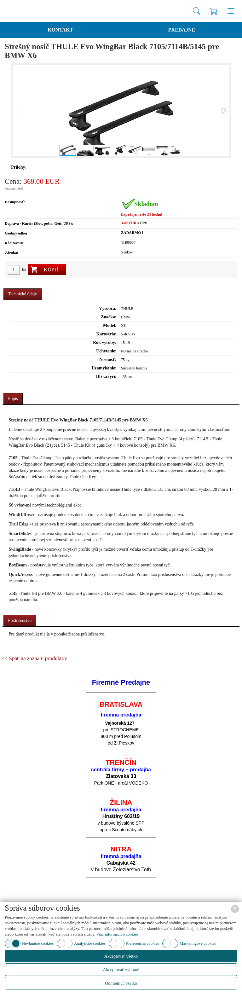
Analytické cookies (90, 943)
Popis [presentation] (13, 398)
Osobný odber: (17, 233)
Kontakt (60, 29)
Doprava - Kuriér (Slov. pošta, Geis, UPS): (39, 223)
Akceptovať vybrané (121, 969)
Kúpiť (51, 270)
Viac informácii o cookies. (117, 934)
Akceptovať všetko (121, 956)
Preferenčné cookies (142, 943)
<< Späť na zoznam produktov (34, 658)
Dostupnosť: (15, 202)
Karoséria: (106, 334)
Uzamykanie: (103, 368)
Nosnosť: (108, 359)
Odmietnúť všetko (121, 983)
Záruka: (11, 253)
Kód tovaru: (15, 243)
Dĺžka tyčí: (106, 376)
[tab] (22, 294)
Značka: (109, 317)
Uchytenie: (106, 351)
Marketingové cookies (198, 943)
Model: (110, 325)
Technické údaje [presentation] (22, 294)
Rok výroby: (105, 342)
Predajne (181, 29)
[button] (223, 111)
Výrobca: (108, 308)
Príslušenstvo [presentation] (20, 620)
